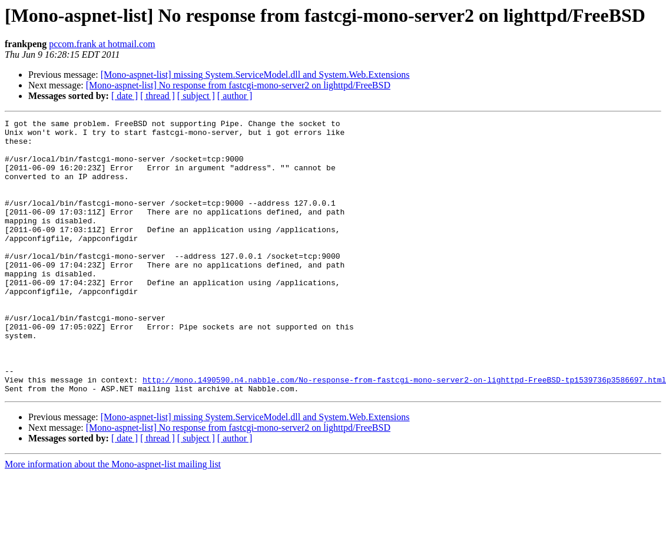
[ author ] (235, 96)
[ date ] (124, 96)
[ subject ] (196, 96)
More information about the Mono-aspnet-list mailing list (113, 519)
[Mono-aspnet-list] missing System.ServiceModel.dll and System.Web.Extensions (255, 75)
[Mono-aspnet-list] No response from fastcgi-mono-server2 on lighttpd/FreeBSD (238, 85)
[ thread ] (157, 96)
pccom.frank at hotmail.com (102, 44)
